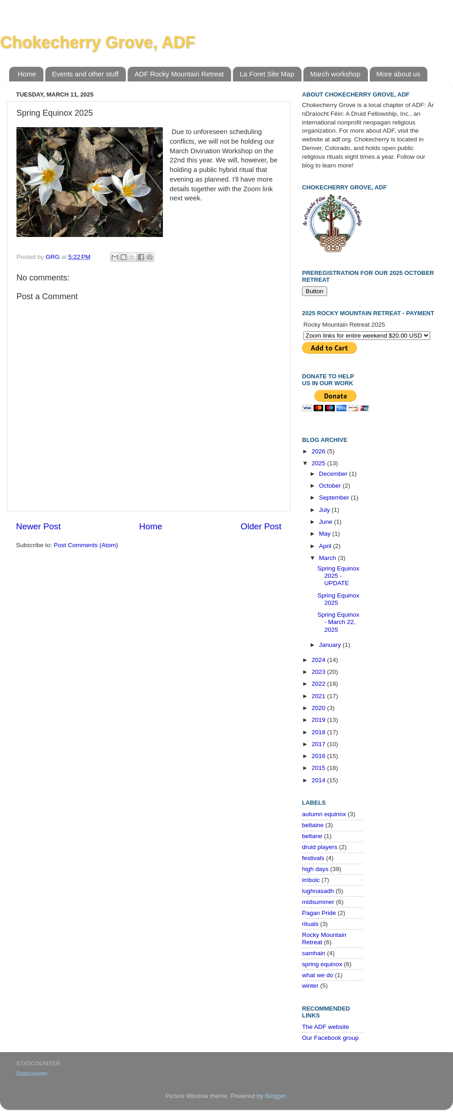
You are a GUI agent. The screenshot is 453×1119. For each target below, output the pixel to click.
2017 (319, 744)
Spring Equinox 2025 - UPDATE (339, 575)
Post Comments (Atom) (86, 545)
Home (27, 74)
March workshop (335, 74)
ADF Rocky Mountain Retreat (179, 74)
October (331, 485)
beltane (312, 836)
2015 (319, 767)
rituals (310, 923)
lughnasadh (318, 891)
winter (310, 985)
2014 (319, 780)
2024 (319, 659)
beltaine (313, 825)
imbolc (311, 880)
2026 (319, 451)
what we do (317, 975)
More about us (399, 74)
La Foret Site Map (267, 74)
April (326, 546)
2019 (319, 719)
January (331, 644)
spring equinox (322, 964)
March (328, 557)
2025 (319, 463)
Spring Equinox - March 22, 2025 (339, 622)
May (325, 533)
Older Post (261, 526)
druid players (319, 847)
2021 (319, 696)
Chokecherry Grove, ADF (97, 42)
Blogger (275, 1095)
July (325, 509)
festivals (313, 858)
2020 (319, 708)
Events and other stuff (85, 74)
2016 (319, 756)
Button (315, 291)
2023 (319, 671)
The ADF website (325, 1026)
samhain (313, 953)
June (326, 521)
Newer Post (38, 526)
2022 (319, 683)
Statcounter (32, 1073)
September (335, 497)
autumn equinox (324, 814)
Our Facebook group (330, 1037)
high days (315, 869)
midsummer (318, 901)
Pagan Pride (319, 912)
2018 (319, 732)
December (334, 473)
